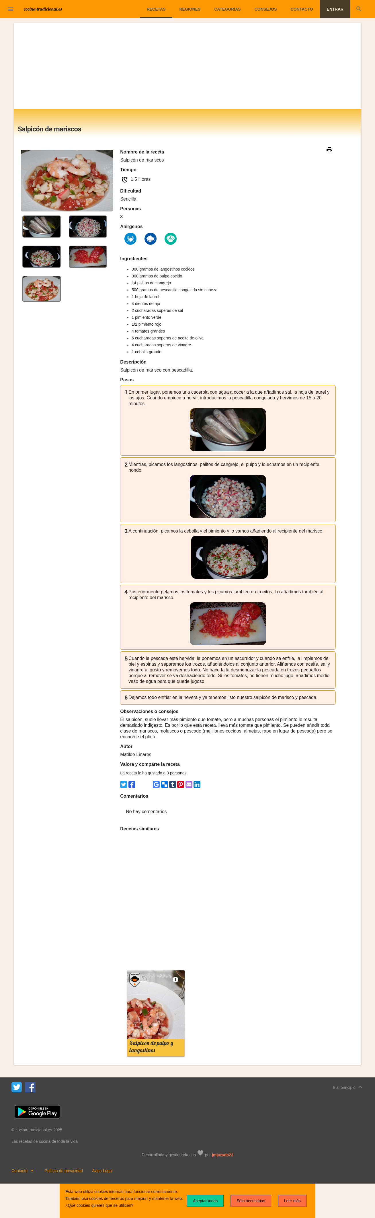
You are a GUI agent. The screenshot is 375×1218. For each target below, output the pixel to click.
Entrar (335, 9)
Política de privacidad (64, 1170)
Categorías (227, 9)
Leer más (292, 1200)
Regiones (189, 9)
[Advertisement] (187, 66)
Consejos (266, 9)
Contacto (302, 9)
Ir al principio (348, 1087)
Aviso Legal (102, 1170)
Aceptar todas (205, 1200)
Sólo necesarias (251, 1200)
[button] (10, 9)
